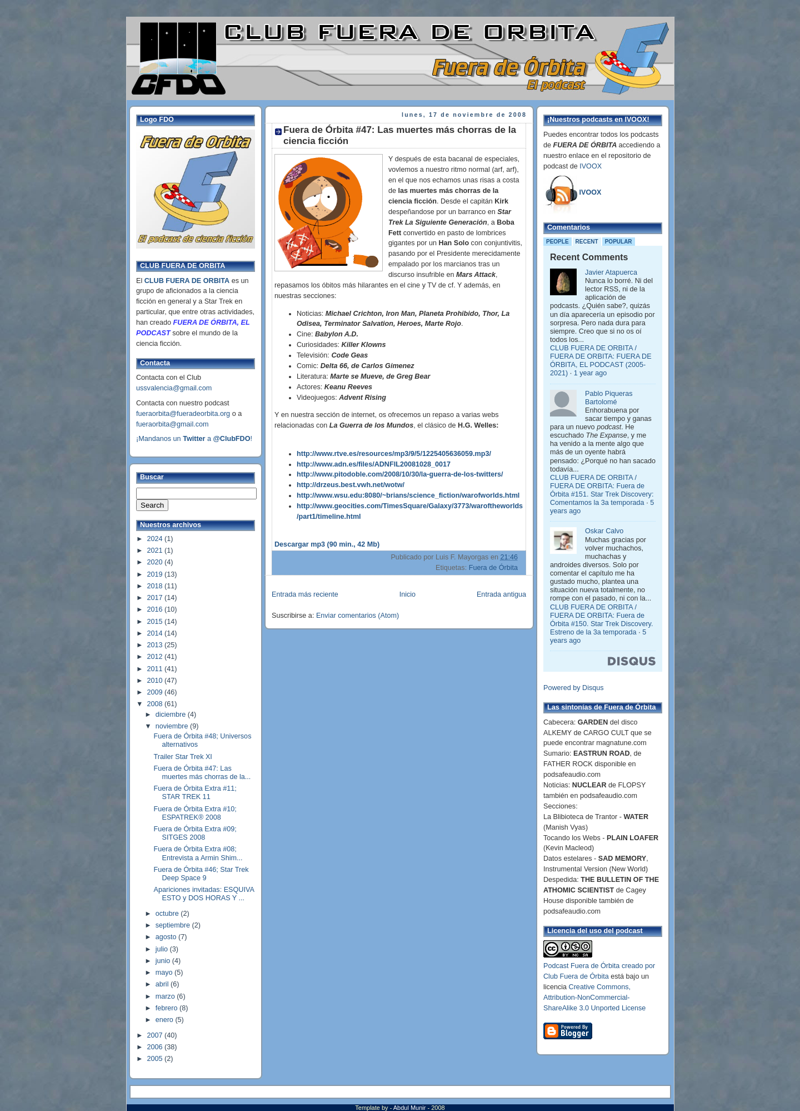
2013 (156, 645)
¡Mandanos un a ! (194, 439)
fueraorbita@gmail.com (172, 424)
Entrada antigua (501, 594)
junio (164, 961)
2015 (156, 622)
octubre (168, 913)
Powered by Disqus (573, 688)
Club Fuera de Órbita (576, 976)
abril (163, 984)
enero (166, 1020)
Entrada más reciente (305, 594)
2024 (156, 539)
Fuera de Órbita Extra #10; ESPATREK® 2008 (195, 813)
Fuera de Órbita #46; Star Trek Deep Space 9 (201, 874)
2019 (156, 574)
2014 (156, 633)
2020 (156, 562)
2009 (156, 692)
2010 (156, 681)
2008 (156, 704)
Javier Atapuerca (611, 272)
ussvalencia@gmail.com (174, 388)
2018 (156, 586)
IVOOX (590, 166)
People (557, 242)
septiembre (174, 925)
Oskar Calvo (604, 531)
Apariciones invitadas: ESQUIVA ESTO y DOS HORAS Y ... (204, 894)
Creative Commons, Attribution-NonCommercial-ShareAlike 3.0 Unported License (594, 997)
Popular (618, 242)
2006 (156, 1047)
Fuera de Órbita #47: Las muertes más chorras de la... (202, 773)
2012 (156, 657)
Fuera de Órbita (493, 568)
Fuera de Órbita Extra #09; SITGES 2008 (195, 833)
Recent (587, 242)
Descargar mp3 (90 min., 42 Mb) (326, 544)
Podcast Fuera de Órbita (581, 966)
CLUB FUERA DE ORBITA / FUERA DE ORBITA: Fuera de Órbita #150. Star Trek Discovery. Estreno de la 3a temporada (601, 619)
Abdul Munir (410, 1107)
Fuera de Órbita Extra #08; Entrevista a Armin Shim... (198, 853)
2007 (156, 1035)
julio (163, 949)
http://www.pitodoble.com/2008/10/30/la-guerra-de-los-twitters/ (400, 474)
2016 (156, 609)
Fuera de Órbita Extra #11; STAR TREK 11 (195, 793)
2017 (156, 598)
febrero (167, 1008)
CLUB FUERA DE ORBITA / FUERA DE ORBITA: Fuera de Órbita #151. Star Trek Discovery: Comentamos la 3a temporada (601, 490)
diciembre (172, 714)
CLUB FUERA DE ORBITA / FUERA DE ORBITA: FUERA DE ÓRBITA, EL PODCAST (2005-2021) (601, 360)
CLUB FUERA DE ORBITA (186, 281)
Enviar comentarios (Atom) (357, 615)
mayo (165, 972)
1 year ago (590, 373)
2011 (156, 669)
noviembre (173, 726)
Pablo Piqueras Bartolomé (609, 398)
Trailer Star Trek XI (183, 757)
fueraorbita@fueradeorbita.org (183, 414)
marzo (166, 996)
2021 (156, 550)
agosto (167, 937)
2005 (156, 1059)
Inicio (407, 594)
